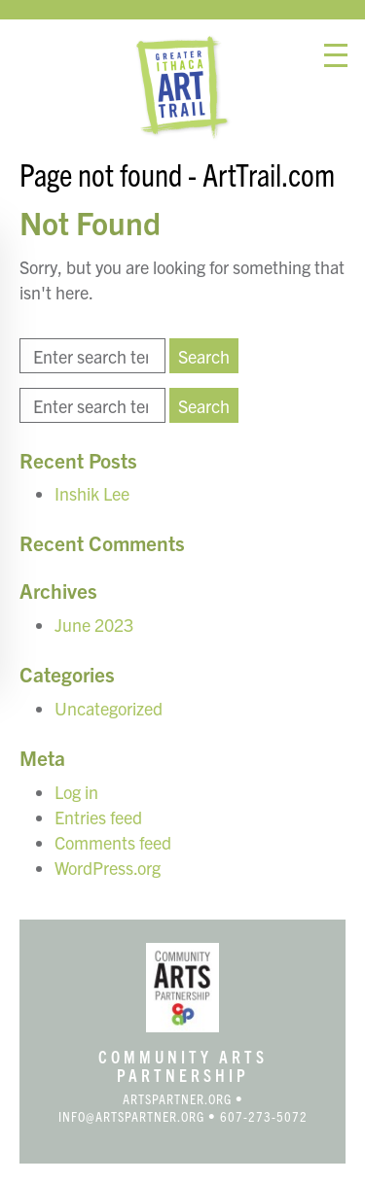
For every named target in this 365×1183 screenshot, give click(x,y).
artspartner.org (177, 1098)
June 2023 (94, 624)
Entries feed (98, 817)
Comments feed (113, 842)
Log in (76, 792)
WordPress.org (108, 867)
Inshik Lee (92, 493)
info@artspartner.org (131, 1116)
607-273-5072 (264, 1116)
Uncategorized (109, 708)
